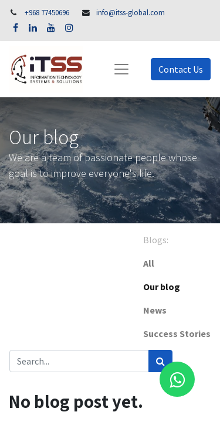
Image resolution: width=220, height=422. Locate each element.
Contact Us (180, 69)
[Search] (160, 361)
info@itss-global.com (130, 12)
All (148, 263)
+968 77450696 (47, 12)
